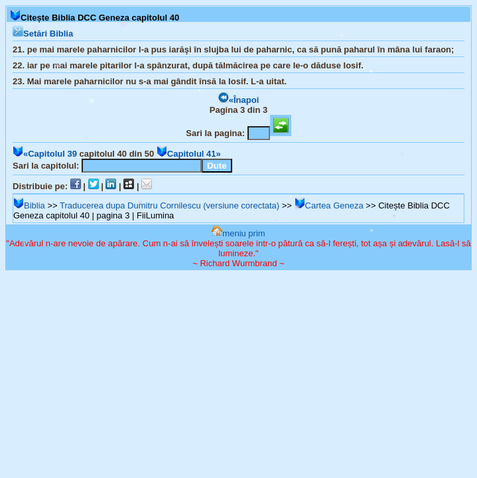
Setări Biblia (43, 34)
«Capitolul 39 (45, 154)
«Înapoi (238, 100)
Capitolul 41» (189, 154)
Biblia (29, 205)
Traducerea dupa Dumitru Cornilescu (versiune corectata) (169, 205)
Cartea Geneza (329, 205)
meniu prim (238, 233)
